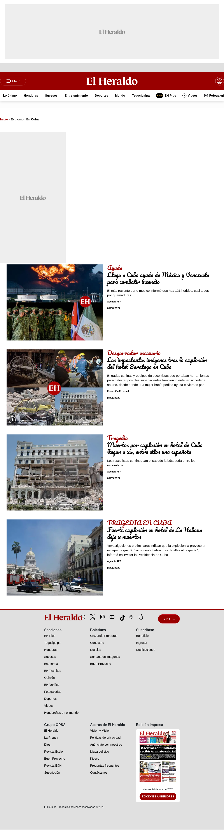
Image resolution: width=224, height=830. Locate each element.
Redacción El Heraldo (118, 391)
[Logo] (112, 81)
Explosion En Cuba (25, 120)
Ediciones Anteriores (158, 797)
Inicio (4, 120)
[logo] (53, 618)
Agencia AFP (114, 302)
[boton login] (219, 81)
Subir (169, 619)
